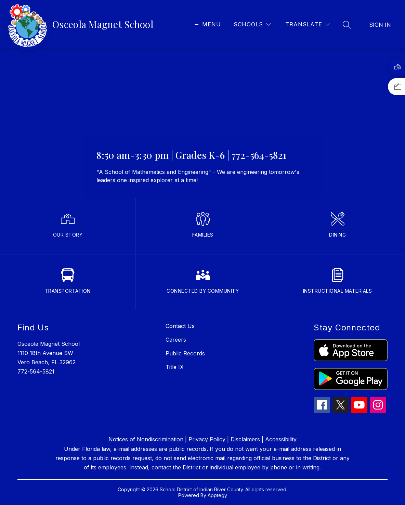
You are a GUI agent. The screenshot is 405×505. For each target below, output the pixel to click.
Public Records (185, 353)
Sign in (380, 24)
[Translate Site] (308, 24)
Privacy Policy (206, 439)
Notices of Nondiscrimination (145, 439)
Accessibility (281, 439)
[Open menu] (207, 24)
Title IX (175, 367)
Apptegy (217, 495)
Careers (176, 339)
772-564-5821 (35, 371)
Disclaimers (245, 439)
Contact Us (180, 326)
